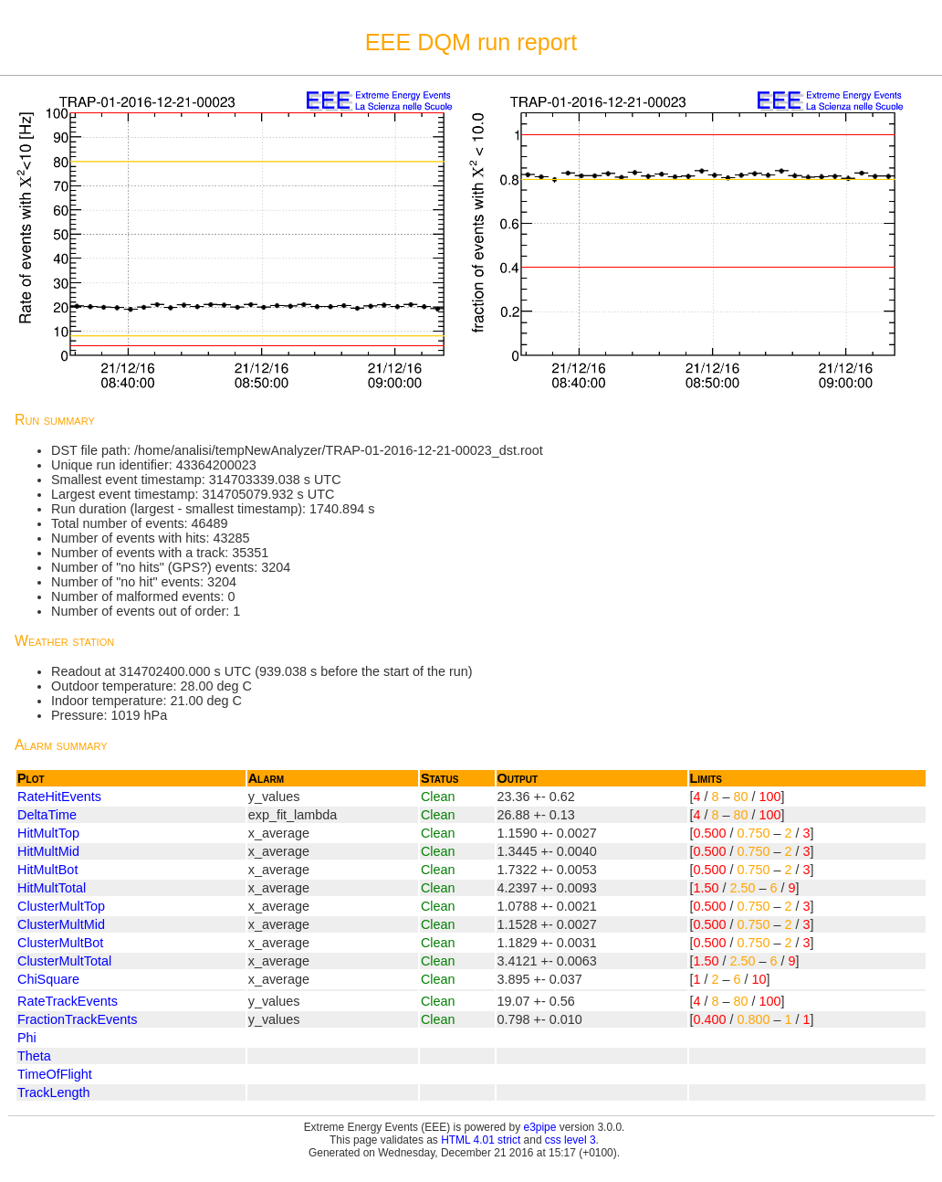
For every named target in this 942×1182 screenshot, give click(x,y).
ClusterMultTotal (64, 961)
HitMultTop (48, 833)
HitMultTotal (51, 888)
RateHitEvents (59, 796)
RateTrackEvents (67, 1001)
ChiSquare (48, 979)
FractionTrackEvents (77, 1019)
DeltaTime (47, 814)
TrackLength (53, 1092)
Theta (34, 1056)
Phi (27, 1037)
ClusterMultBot (60, 942)
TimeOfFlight (54, 1074)
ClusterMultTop (61, 906)
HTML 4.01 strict (480, 1140)
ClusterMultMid (61, 924)
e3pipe (540, 1127)
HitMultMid (48, 851)
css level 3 (570, 1140)
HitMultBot (47, 869)
